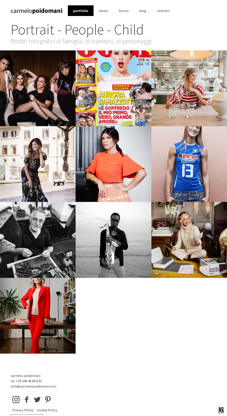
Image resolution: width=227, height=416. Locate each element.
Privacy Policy (22, 410)
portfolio (80, 10)
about (103, 10)
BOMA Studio (221, 410)
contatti (163, 10)
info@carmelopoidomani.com (33, 386)
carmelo (37, 11)
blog (142, 10)
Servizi (124, 10)
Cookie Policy (47, 410)
